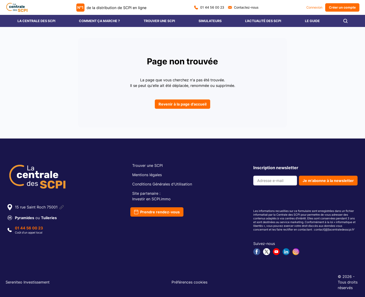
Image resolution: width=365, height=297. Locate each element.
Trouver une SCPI (147, 165)
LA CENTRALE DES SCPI (36, 21)
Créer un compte (342, 7)
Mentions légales (147, 174)
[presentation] (288, 198)
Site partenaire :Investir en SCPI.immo (151, 196)
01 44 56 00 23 (209, 7)
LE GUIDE (312, 21)
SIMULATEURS (210, 21)
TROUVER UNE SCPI (159, 21)
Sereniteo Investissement (28, 282)
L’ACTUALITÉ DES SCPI (263, 21)
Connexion (314, 7)
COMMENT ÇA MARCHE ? (99, 21)
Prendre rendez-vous (157, 212)
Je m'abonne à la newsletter (328, 180)
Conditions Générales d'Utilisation (162, 184)
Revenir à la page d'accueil (182, 104)
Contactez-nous (243, 7)
